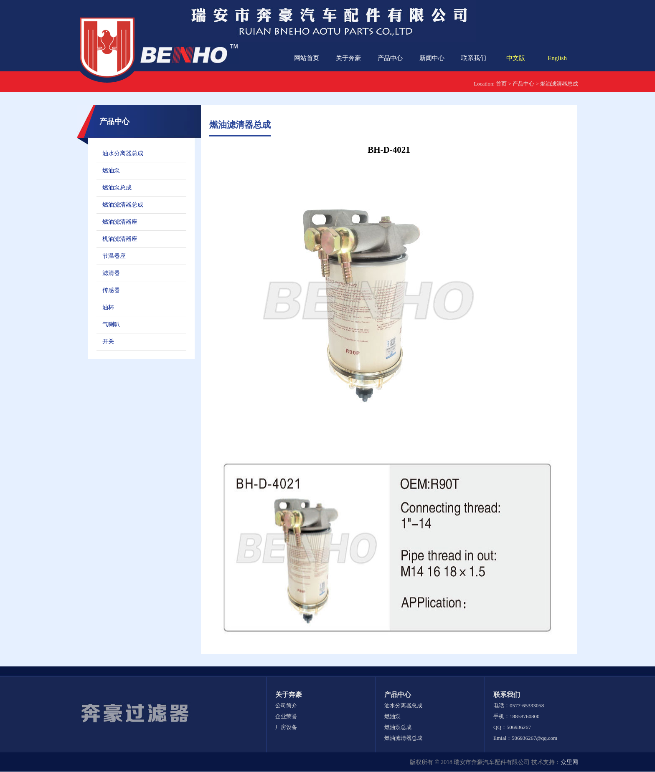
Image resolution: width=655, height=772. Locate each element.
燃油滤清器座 (119, 222)
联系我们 (473, 58)
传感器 (111, 290)
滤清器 (111, 273)
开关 (108, 341)
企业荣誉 (286, 716)
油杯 (108, 307)
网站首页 (306, 58)
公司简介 (286, 705)
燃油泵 (111, 170)
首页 (501, 84)
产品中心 (390, 58)
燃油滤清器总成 (559, 84)
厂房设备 (286, 727)
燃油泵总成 (117, 187)
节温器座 (114, 256)
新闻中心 (431, 58)
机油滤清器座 (119, 239)
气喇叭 (111, 324)
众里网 (569, 762)
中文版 (515, 58)
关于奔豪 (348, 58)
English (557, 58)
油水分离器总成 (122, 153)
